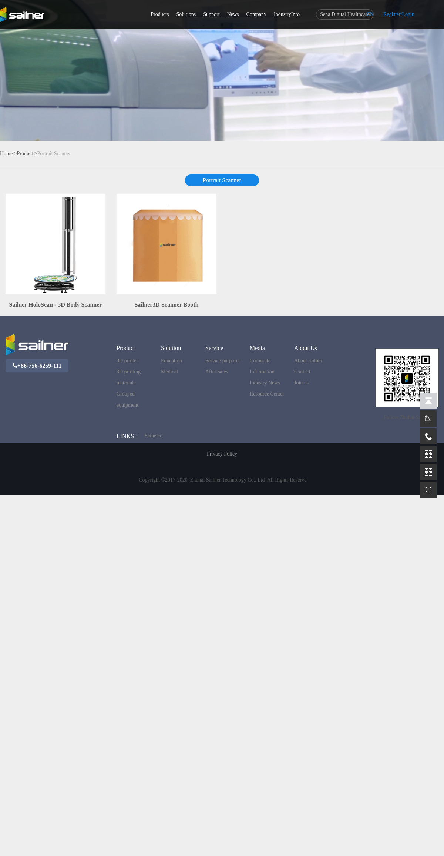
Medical (169, 371)
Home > (8, 153)
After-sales (216, 371)
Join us (301, 383)
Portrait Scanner (54, 153)
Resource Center (267, 394)
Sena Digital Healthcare (345, 14)
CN (369, 14)
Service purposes (222, 360)
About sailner (308, 360)
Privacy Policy (222, 454)
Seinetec (153, 436)
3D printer (127, 360)
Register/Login (398, 14)
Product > (27, 153)
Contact (302, 371)
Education (171, 360)
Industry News (265, 383)
